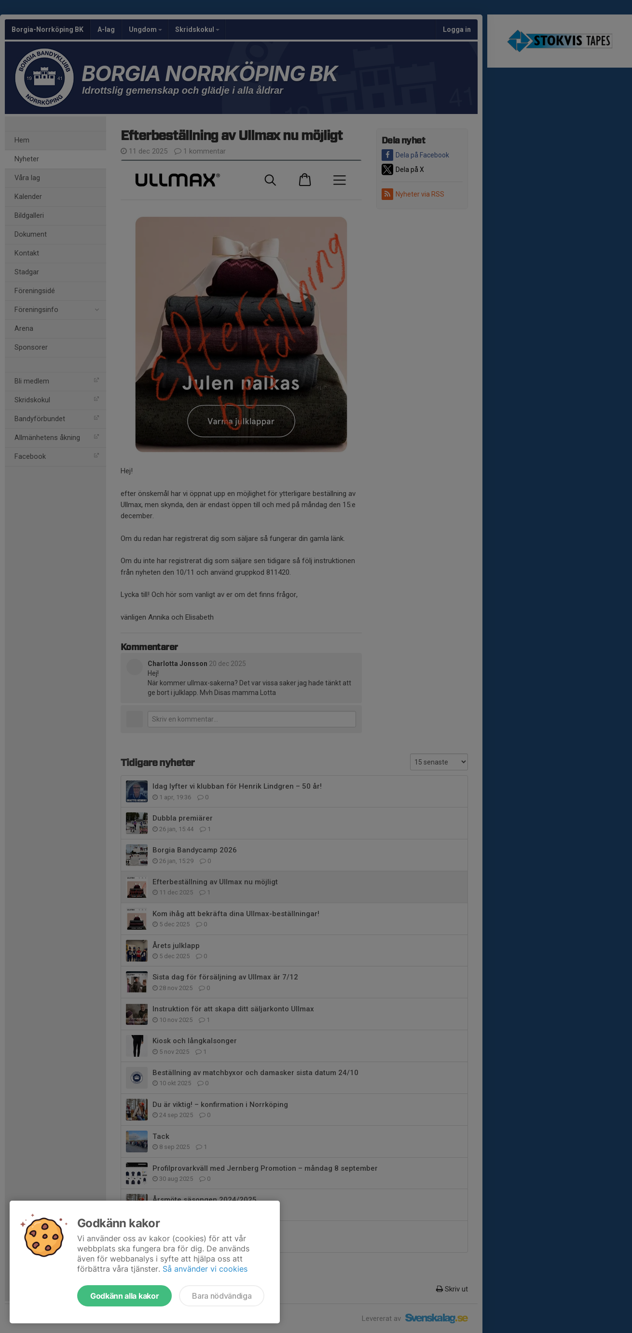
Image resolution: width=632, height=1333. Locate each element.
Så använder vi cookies (205, 1269)
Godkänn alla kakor (124, 1296)
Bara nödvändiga (221, 1296)
